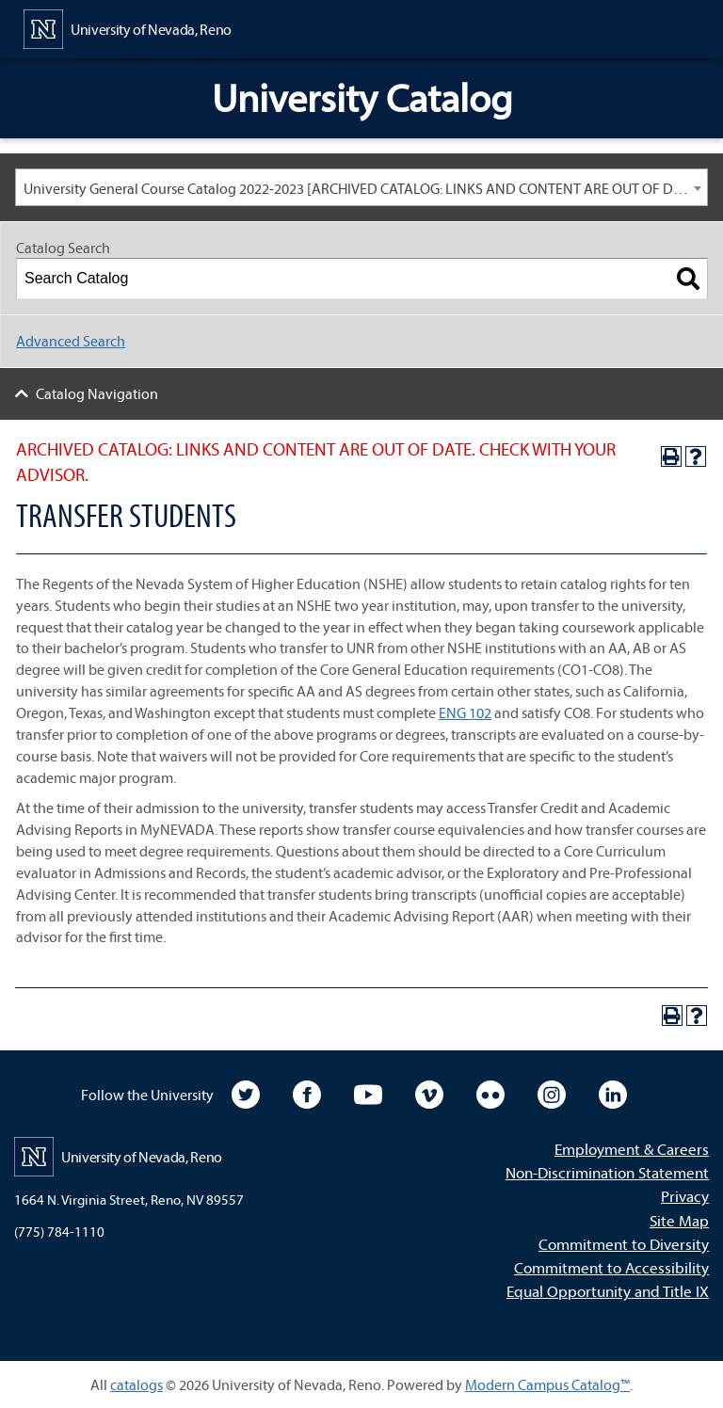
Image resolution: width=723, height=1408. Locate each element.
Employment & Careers (631, 1149)
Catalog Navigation (97, 393)
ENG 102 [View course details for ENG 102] (465, 712)
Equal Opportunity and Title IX (607, 1291)
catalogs (136, 1384)
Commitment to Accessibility (611, 1267)
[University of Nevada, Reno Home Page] (128, 27)
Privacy (685, 1196)
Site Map (679, 1220)
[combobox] (361, 187)
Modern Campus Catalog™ (547, 1384)
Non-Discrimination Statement (607, 1172)
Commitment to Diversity (623, 1244)
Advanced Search (70, 340)
